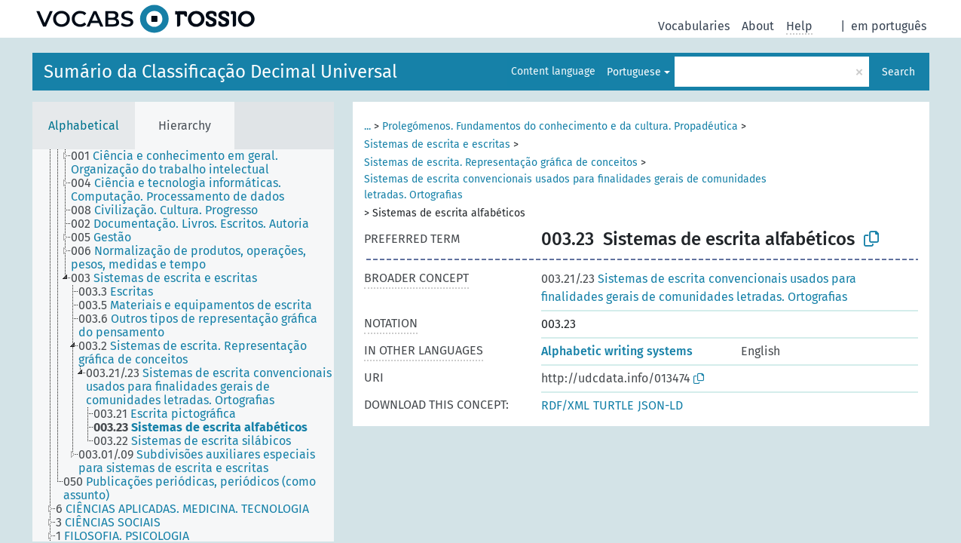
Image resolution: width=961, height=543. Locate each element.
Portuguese (634, 72)
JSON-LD (660, 405)
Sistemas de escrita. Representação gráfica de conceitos (501, 162)
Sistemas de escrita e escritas (437, 144)
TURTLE (613, 405)
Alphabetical (83, 125)
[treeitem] (208, 162)
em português (888, 26)
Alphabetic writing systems (617, 351)
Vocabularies (694, 26)
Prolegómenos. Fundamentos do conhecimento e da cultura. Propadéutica (560, 126)
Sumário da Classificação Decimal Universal (220, 71)
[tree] (183, 345)
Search (898, 72)
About (758, 26)
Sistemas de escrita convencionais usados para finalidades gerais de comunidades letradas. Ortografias (565, 187)
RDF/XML (565, 405)
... (367, 126)
